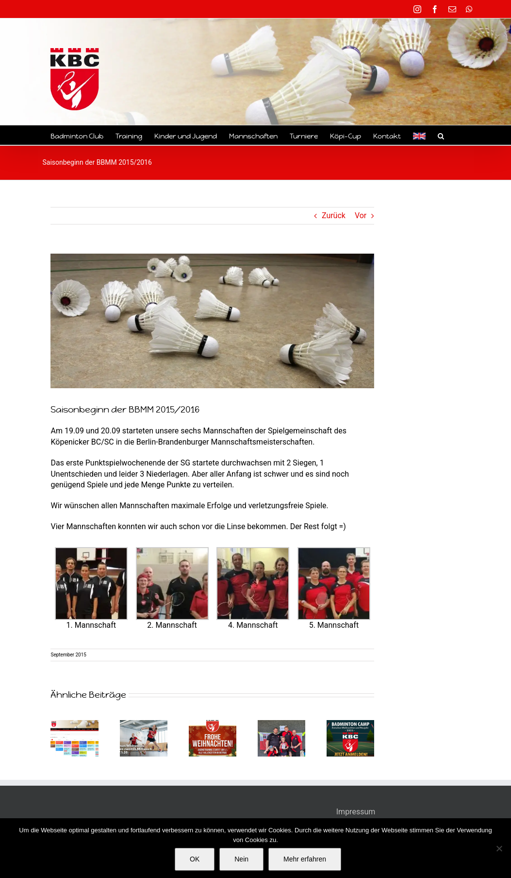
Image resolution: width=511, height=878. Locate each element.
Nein (241, 859)
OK (194, 859)
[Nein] (499, 848)
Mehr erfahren (304, 859)
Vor (360, 215)
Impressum (356, 811)
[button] (441, 135)
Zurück (334, 215)
